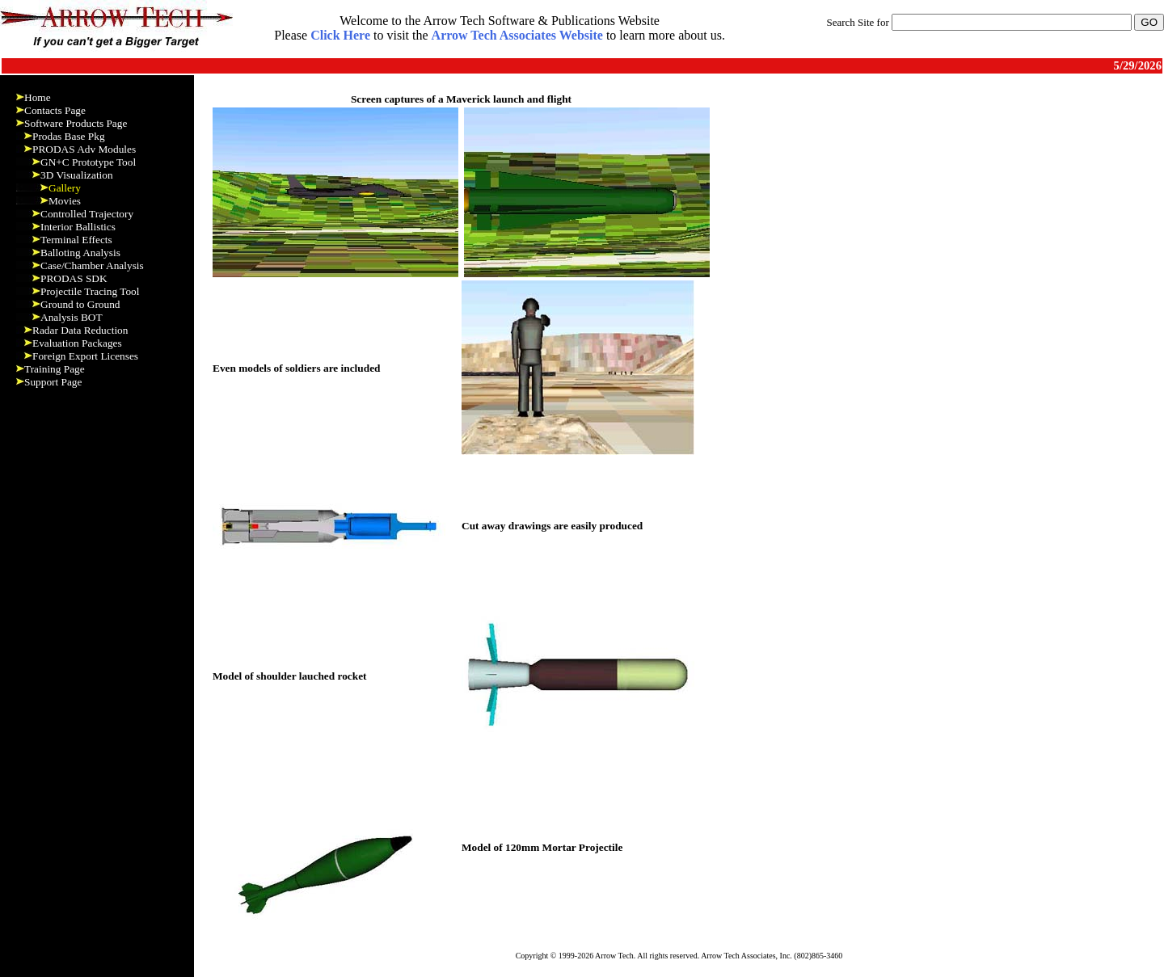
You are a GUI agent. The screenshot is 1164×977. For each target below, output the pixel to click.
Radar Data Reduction (80, 330)
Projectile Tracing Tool (89, 291)
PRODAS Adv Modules (84, 149)
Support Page (53, 382)
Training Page (54, 369)
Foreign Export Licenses (85, 356)
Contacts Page (55, 110)
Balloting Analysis (80, 252)
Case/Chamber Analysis (92, 265)
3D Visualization (76, 175)
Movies (64, 201)
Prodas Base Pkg (68, 136)
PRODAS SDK (74, 278)
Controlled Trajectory (86, 214)
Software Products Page (75, 123)
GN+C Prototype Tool (88, 162)
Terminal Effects (76, 240)
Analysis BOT (71, 317)
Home (37, 97)
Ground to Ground (80, 304)
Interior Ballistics (78, 227)
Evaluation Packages (77, 343)
